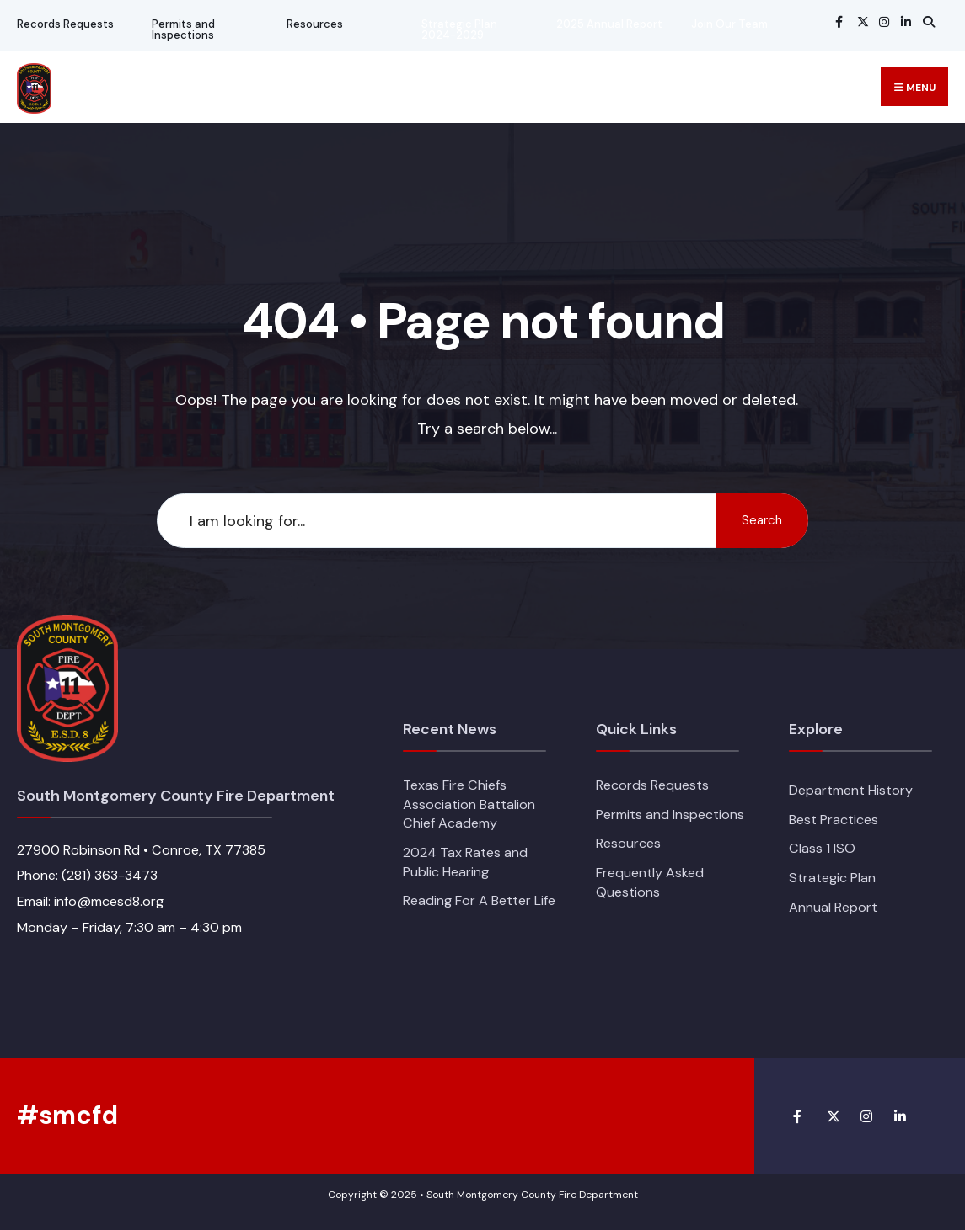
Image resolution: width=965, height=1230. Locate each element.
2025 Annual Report (609, 24)
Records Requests (65, 24)
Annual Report (833, 907)
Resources (315, 24)
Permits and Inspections (183, 29)
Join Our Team (729, 24)
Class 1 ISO (822, 848)
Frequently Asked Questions (650, 882)
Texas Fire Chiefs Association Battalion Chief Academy (469, 804)
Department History (851, 790)
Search (762, 520)
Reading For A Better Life (479, 900)
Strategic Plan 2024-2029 (459, 29)
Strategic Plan (832, 878)
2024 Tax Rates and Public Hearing (465, 862)
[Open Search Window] (926, 21)
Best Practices (833, 819)
